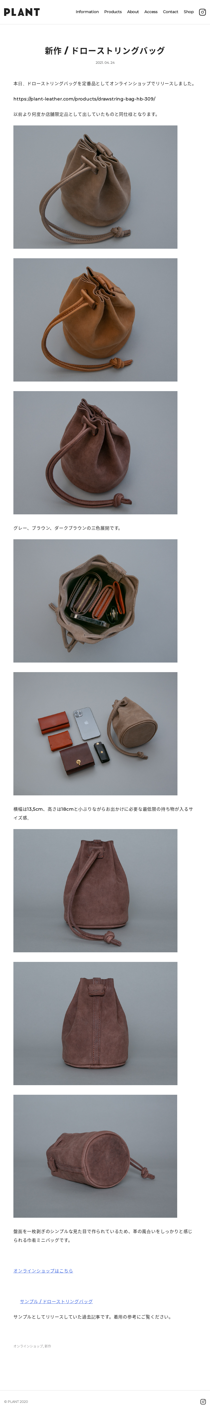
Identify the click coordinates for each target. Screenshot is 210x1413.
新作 (48, 1346)
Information (87, 11)
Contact (170, 11)
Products (113, 11)
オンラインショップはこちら (43, 1271)
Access (151, 11)
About (133, 11)
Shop (189, 11)
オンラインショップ (28, 1346)
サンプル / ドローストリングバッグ (56, 1301)
